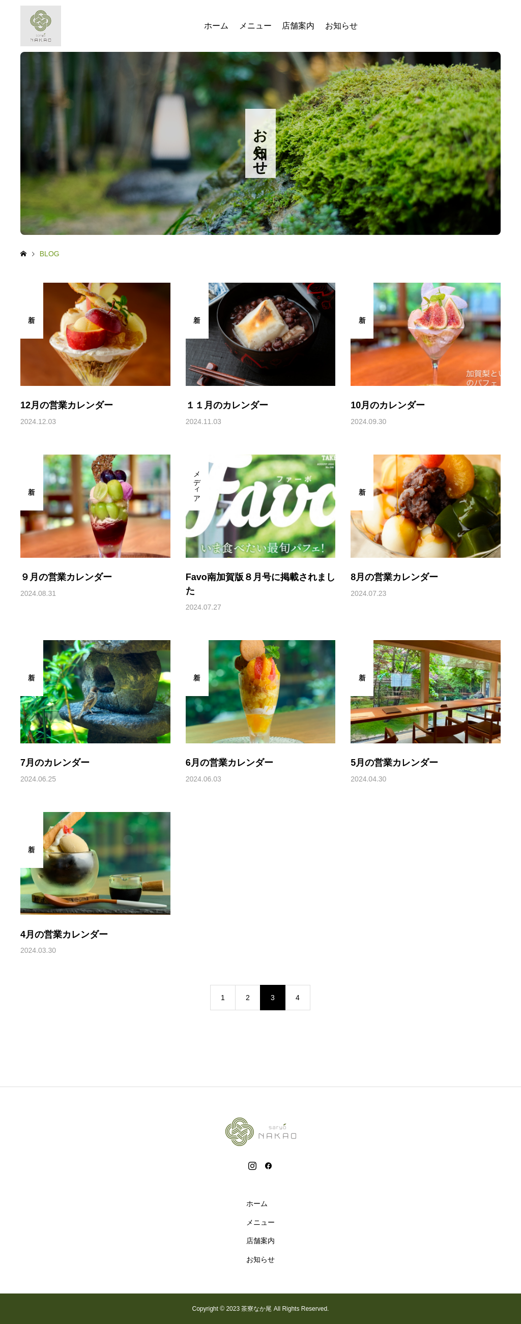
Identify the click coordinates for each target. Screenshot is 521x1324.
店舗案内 (298, 25)
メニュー (255, 25)
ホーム (216, 25)
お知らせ (341, 25)
